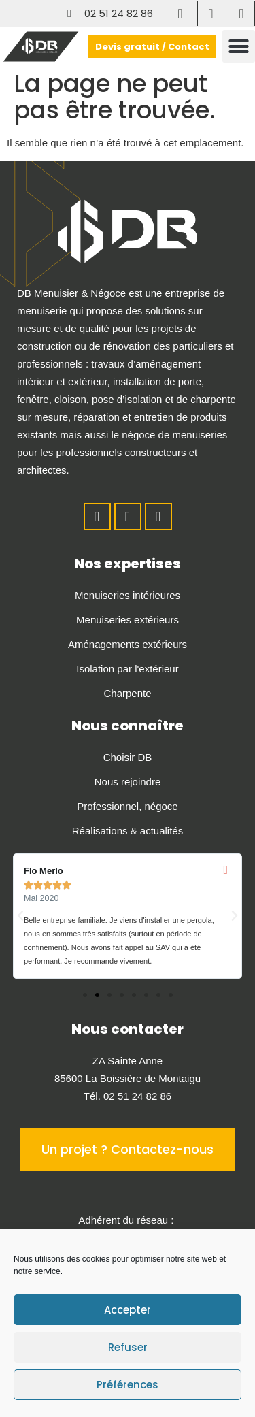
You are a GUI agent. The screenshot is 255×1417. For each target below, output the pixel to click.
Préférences (127, 1385)
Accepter (127, 1310)
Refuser (128, 1347)
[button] (238, 46)
